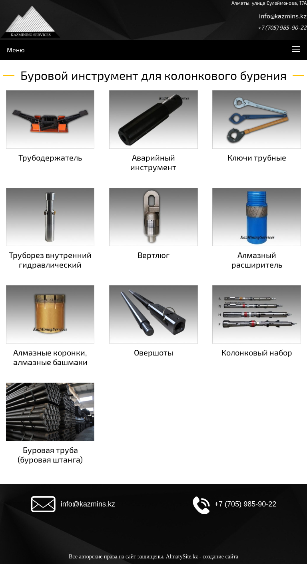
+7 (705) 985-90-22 (282, 27)
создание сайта (220, 557)
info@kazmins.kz (283, 16)
